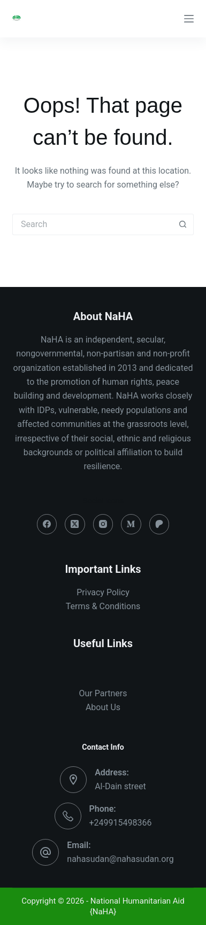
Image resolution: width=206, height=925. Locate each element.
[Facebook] (47, 524)
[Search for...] (92, 224)
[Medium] (131, 524)
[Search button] (183, 224)
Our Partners (103, 693)
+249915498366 (120, 823)
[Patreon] (159, 524)
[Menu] (189, 19)
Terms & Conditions (103, 606)
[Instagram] (103, 524)
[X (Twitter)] (75, 524)
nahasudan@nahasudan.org (120, 859)
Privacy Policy (103, 592)
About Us (103, 707)
